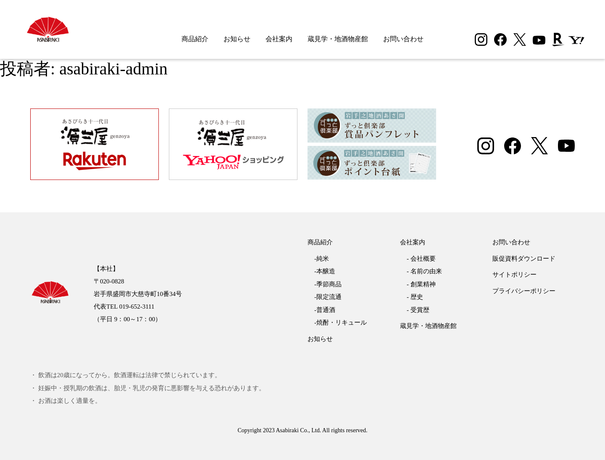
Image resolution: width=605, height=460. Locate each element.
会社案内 (279, 38)
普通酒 (325, 310)
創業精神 (423, 284)
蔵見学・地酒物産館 (338, 38)
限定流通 (329, 296)
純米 (322, 258)
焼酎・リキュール (341, 322)
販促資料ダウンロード (523, 258)
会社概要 (423, 258)
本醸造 (325, 271)
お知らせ (237, 38)
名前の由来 (426, 271)
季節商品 (329, 284)
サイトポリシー (514, 274)
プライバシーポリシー (523, 291)
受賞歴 (419, 310)
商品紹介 (195, 38)
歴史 (416, 296)
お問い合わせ (403, 38)
